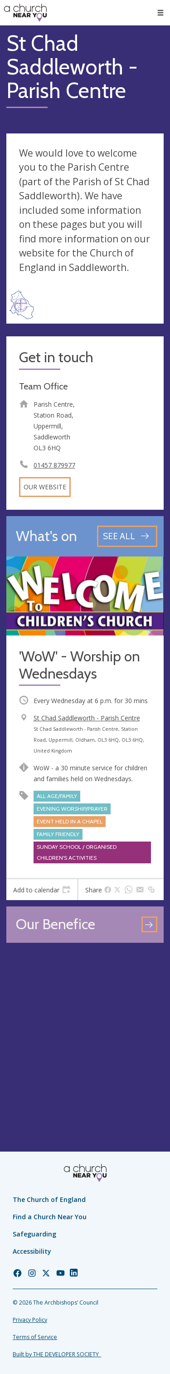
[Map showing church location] (85, 1028)
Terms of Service (35, 1337)
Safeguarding (34, 1234)
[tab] (41, 889)
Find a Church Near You (50, 1216)
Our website (45, 487)
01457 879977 (54, 465)
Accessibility (32, 1251)
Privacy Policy (30, 1320)
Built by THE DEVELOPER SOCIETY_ (57, 1354)
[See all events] (127, 536)
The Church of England (49, 1199)
